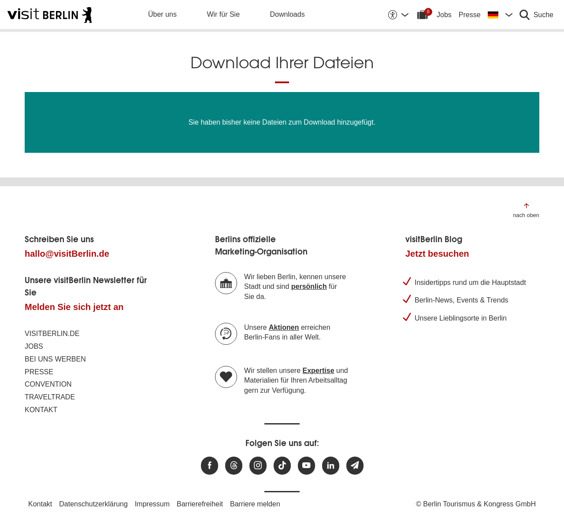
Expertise (318, 370)
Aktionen (284, 327)
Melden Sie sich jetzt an (74, 307)
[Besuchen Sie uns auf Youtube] (306, 466)
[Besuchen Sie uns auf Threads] (233, 466)
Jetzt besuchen (437, 253)
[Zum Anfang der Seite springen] (526, 209)
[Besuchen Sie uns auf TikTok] (282, 466)
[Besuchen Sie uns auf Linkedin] (330, 466)
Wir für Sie (223, 14)
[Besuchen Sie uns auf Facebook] (209, 466)
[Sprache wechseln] (500, 14)
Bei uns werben (55, 359)
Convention (48, 384)
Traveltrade (50, 397)
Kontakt (41, 409)
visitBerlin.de (52, 333)
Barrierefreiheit (200, 504)
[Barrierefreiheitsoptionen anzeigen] (398, 14)
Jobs (444, 14)
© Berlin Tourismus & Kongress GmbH (476, 504)
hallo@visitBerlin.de (67, 253)
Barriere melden (255, 504)
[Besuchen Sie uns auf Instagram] (258, 466)
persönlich (309, 286)
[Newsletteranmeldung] (355, 466)
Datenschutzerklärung (93, 504)
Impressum (152, 504)
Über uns (162, 14)
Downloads (287, 14)
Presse (470, 14)
